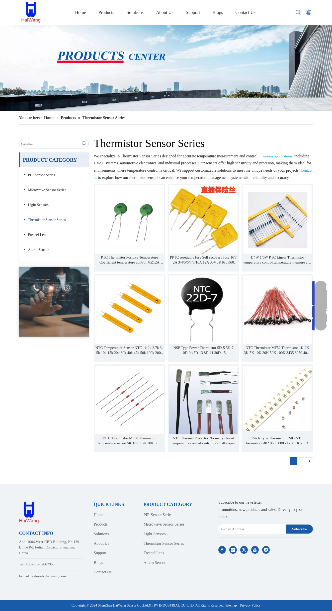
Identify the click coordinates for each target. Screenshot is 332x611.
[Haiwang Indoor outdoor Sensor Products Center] (166, 68)
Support (100, 553)
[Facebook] (222, 550)
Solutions (101, 534)
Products (101, 524)
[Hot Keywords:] (298, 12)
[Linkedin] (233, 550)
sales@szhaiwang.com (49, 576)
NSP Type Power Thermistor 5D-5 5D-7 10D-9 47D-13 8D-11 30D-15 (203, 350)
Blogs (98, 562)
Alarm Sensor (38, 250)
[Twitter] (244, 550)
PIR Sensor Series (41, 175)
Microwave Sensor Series (47, 190)
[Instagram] (266, 550)
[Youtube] (255, 550)
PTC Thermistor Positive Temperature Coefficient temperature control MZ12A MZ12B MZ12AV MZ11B (129, 260)
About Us (101, 543)
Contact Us (103, 572)
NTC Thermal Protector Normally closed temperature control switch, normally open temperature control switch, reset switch (203, 441)
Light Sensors (38, 205)
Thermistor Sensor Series (47, 220)
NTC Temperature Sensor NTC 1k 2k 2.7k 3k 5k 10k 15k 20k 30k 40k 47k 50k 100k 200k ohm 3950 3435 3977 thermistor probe (129, 350)
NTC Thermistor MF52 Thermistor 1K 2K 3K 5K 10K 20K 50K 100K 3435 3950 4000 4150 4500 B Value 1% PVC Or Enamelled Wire (277, 350)
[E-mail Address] (251, 529)
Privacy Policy (250, 605)
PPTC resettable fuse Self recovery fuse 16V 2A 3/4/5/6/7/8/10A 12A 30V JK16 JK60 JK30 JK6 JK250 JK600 (203, 260)
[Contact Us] (54, 302)
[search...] (49, 143)
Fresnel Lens (37, 235)
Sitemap (231, 605)
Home (98, 515)
